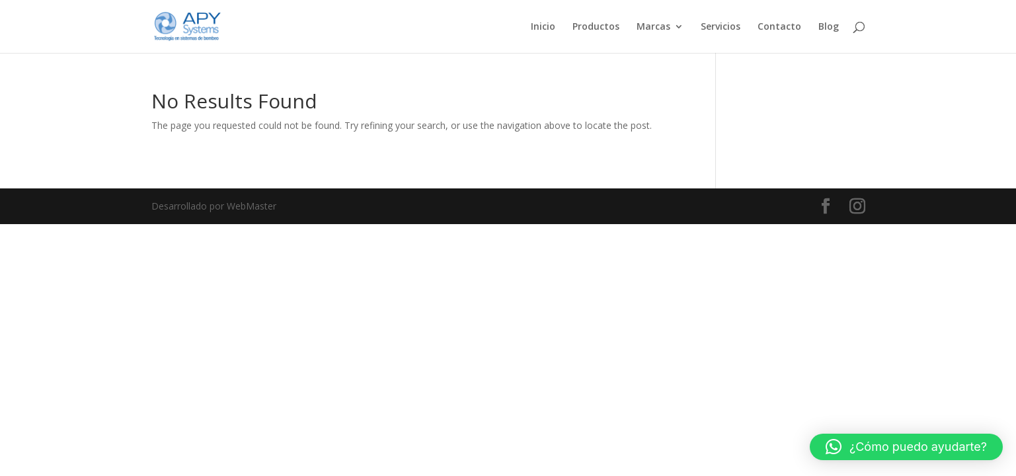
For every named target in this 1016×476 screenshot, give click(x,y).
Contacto (779, 27)
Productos (595, 27)
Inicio (543, 27)
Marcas (653, 27)
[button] (906, 447)
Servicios (720, 27)
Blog (828, 27)
